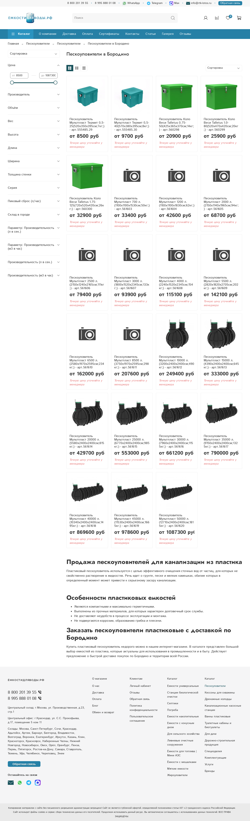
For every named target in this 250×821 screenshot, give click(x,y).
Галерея (167, 34)
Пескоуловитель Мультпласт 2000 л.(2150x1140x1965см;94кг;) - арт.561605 (221, 203)
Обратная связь (230, 3)
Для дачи (210, 734)
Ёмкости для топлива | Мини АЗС (182, 753)
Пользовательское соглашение (141, 719)
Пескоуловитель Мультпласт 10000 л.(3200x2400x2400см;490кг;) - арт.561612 (176, 362)
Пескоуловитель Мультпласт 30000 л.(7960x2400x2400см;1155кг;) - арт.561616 (176, 441)
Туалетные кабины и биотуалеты (218, 725)
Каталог (20, 34)
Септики (172, 703)
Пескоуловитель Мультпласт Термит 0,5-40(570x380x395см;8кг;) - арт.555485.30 (131, 124)
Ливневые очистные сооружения (180, 743)
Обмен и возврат (103, 712)
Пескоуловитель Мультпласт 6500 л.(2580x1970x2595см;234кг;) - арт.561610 (87, 362)
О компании (47, 34)
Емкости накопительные (183, 716)
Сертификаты (109, 34)
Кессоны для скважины (220, 693)
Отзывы (185, 34)
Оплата (87, 34)
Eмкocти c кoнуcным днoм (180, 725)
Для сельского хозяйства (183, 734)
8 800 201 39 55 (77, 3)
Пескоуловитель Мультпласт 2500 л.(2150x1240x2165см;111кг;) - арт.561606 (87, 282)
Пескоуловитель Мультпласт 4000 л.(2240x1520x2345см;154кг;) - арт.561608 (176, 282)
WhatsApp (131, 3)
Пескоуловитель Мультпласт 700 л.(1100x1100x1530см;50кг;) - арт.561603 (132, 203)
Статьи (151, 34)
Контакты (132, 34)
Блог (95, 706)
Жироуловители (177, 775)
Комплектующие (215, 758)
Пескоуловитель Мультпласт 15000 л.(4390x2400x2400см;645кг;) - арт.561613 (221, 362)
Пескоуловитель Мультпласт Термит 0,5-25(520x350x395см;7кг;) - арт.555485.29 (87, 124)
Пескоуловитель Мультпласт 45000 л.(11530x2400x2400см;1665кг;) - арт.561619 (131, 520)
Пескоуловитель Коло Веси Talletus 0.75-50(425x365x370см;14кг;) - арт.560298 (176, 124)
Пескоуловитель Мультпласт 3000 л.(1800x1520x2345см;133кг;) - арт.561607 (131, 282)
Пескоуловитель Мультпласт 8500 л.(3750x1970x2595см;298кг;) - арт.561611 (131, 362)
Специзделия (213, 751)
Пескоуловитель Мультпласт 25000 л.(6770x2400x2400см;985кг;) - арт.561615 (131, 441)
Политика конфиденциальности (143, 708)
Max (174, 3)
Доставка (69, 34)
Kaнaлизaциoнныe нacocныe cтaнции (223, 708)
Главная (13, 43)
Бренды (210, 771)
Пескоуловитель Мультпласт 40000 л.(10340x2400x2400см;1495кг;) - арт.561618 (87, 520)
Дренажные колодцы (218, 699)
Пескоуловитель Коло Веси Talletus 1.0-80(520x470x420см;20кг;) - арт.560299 (221, 124)
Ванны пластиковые (217, 716)
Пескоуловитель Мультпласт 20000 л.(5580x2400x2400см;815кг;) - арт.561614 (87, 441)
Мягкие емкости (177, 769)
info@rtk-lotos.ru (199, 3)
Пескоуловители (38, 43)
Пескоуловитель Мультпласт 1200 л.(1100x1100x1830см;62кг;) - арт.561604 (176, 203)
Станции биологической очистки (182, 695)
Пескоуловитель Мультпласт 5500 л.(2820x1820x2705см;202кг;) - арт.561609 (221, 282)
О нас (95, 686)
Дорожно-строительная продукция (220, 743)
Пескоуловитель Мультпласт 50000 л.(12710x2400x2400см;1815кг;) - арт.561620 (176, 520)
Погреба (172, 710)
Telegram (154, 3)
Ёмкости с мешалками (181, 762)
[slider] (12, 82)
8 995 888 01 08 (105, 3)
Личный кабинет (140, 686)
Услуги (209, 764)
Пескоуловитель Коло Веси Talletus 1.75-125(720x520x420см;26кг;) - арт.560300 (87, 203)
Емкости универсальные (183, 686)
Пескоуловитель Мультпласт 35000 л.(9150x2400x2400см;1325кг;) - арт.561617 (221, 441)
